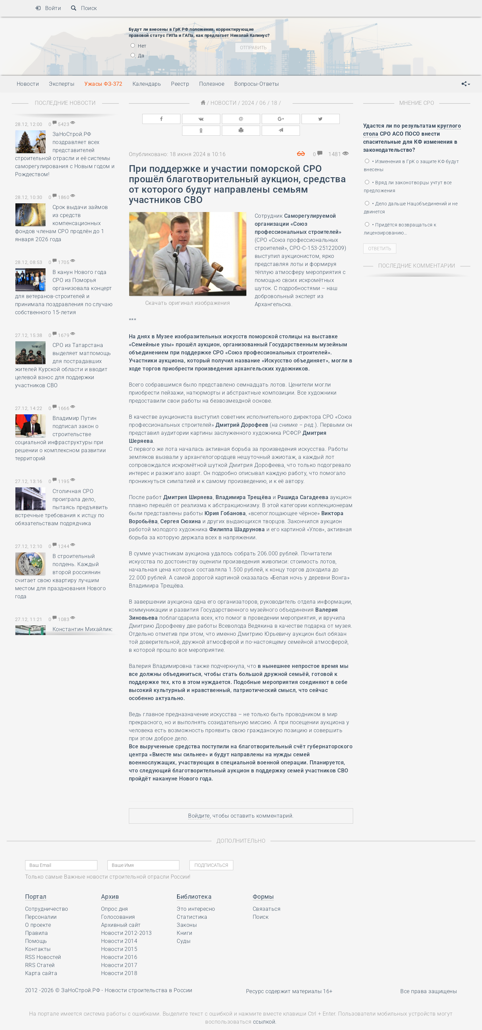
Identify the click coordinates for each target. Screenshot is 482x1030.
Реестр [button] (180, 84)
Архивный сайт (121, 911)
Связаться (266, 895)
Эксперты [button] (61, 84)
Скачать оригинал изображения (187, 289)
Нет (139, 46)
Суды (183, 927)
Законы (187, 911)
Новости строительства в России (148, 977)
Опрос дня (114, 895)
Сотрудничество (46, 895)
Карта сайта (41, 960)
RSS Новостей (43, 944)
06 (262, 103)
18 (274, 103)
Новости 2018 (119, 960)
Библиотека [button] (194, 883)
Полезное (211, 84)
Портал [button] (36, 883)
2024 (248, 103)
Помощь (36, 927)
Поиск (84, 8)
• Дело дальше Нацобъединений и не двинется (411, 207)
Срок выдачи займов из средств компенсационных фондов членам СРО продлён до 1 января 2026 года (61, 223)
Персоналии (41, 903)
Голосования (118, 903)
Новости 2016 (119, 944)
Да (137, 55)
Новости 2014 (119, 927)
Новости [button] (28, 84)
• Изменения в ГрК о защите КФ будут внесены (411, 165)
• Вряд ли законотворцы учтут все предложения (408, 186)
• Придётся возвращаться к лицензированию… (400, 228)
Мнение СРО (416, 103)
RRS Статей (40, 952)
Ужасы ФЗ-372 (103, 84)
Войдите (199, 802)
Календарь (147, 84)
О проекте (38, 911)
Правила (36, 919)
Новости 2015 (119, 936)
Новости (223, 103)
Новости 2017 (119, 952)
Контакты (38, 936)
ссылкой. (265, 1009)
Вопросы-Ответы (256, 84)
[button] (466, 84)
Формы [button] (263, 883)
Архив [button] (110, 883)
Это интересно (196, 895)
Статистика (192, 903)
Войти (48, 8)
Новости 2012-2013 (126, 919)
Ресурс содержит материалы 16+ (289, 978)
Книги (184, 919)
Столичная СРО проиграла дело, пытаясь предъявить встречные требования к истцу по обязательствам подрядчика (61, 507)
